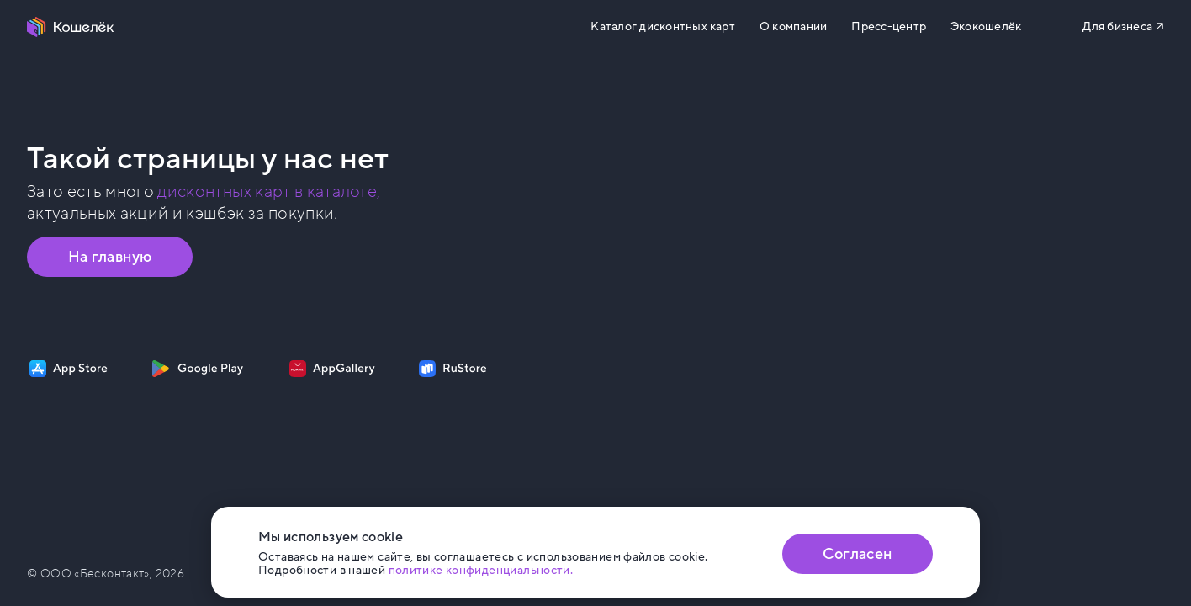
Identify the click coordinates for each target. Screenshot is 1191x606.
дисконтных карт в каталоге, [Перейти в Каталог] (268, 192)
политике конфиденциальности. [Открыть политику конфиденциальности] (481, 570)
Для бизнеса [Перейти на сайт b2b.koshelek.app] (1117, 27)
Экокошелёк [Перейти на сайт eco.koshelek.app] (985, 27)
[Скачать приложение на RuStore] (453, 368)
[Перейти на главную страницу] (70, 27)
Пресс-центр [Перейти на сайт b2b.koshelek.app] (888, 27)
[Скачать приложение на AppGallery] (332, 368)
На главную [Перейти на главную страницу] (110, 257)
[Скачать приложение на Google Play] (197, 368)
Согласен (857, 554)
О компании (793, 27)
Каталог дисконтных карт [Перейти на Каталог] (662, 27)
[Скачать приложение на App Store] (68, 368)
